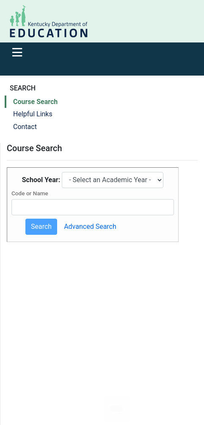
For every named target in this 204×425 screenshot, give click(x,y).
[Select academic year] (112, 180)
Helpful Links (32, 114)
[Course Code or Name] (92, 207)
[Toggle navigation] (17, 52)
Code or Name (29, 193)
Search (41, 226)
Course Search (35, 102)
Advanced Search (90, 226)
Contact (25, 127)
